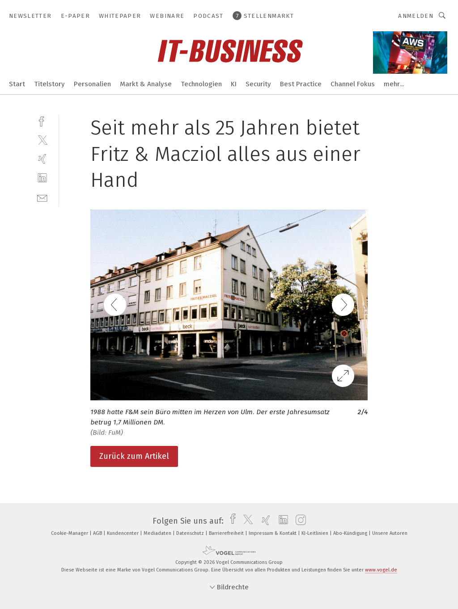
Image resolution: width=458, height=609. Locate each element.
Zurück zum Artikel (134, 456)
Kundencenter (123, 533)
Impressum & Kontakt (273, 533)
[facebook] (42, 120)
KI (234, 84)
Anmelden (415, 16)
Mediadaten (158, 533)
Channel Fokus (353, 84)
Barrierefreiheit (227, 533)
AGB (98, 533)
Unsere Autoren (389, 533)
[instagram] (298, 521)
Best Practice (301, 84)
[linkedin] (42, 178)
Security (258, 84)
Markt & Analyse (146, 84)
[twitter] (42, 139)
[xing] (42, 158)
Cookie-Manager (70, 533)
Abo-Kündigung (351, 533)
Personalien (92, 84)
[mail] (42, 197)
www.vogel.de (381, 570)
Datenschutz (190, 533)
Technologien (201, 84)
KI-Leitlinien (315, 533)
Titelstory (49, 84)
